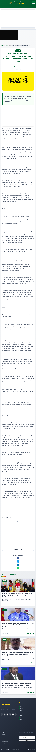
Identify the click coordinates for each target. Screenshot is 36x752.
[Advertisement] (18, 18)
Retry (9, 36)
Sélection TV (23, 717)
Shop (21, 719)
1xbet (3, 732)
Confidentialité (5, 739)
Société (22, 706)
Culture (21, 710)
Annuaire (22, 721)
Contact (3, 734)
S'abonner (27, 740)
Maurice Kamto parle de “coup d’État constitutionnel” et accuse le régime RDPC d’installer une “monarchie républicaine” (18, 624)
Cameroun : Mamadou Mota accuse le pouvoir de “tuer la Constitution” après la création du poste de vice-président (17, 654)
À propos (4, 736)
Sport (21, 708)
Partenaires (4, 743)
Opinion (7, 45)
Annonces (22, 724)
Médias (21, 715)
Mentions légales (5, 741)
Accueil (2, 45)
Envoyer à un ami (18, 549)
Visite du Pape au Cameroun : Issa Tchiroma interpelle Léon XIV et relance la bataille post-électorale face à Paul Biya (17, 595)
